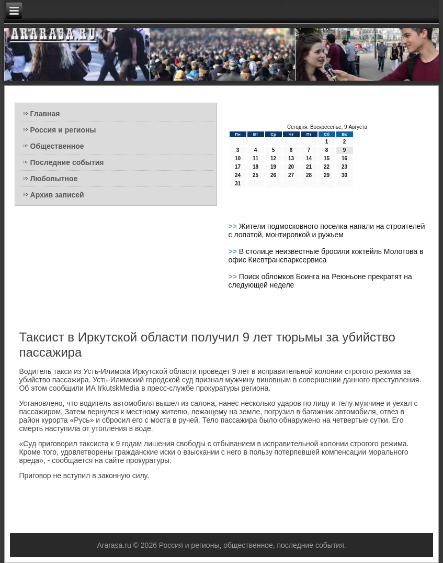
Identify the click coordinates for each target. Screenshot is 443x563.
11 (255, 158)
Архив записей (57, 195)
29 (327, 175)
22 (327, 167)
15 (327, 158)
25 (255, 175)
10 (238, 158)
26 (273, 175)
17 (238, 167)
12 (273, 158)
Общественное (57, 146)
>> (234, 226)
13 (291, 158)
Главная (45, 113)
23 (344, 167)
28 (309, 175)
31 (238, 183)
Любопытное (54, 178)
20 (291, 167)
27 (291, 175)
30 (344, 175)
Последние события (67, 162)
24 (238, 175)
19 (273, 167)
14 (309, 158)
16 (344, 158)
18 (255, 167)
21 (309, 167)
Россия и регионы (63, 130)
